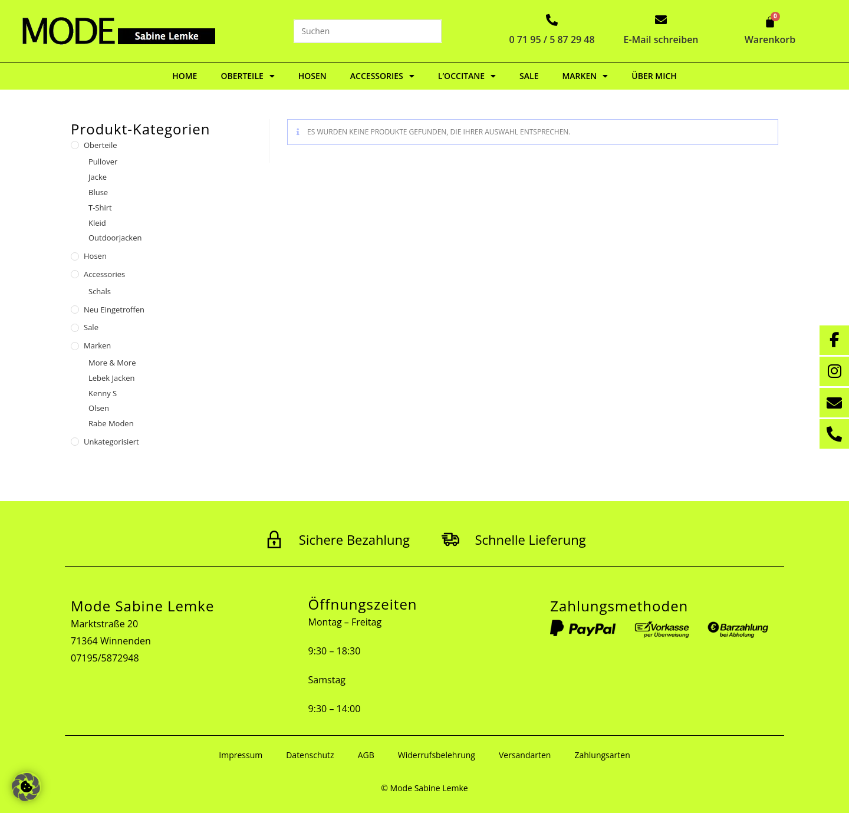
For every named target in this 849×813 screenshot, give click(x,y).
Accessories (382, 76)
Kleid (97, 223)
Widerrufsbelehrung (436, 755)
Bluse (98, 192)
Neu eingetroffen (114, 309)
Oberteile (247, 76)
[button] (26, 787)
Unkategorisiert (111, 441)
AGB (366, 755)
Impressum (240, 755)
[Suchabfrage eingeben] (368, 31)
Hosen (312, 75)
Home (184, 75)
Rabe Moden (111, 423)
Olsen (98, 408)
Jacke (97, 177)
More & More (112, 362)
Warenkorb (770, 39)
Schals (99, 291)
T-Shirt (100, 207)
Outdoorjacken (115, 237)
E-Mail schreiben (661, 39)
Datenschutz (310, 755)
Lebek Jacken (111, 378)
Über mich (654, 75)
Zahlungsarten (602, 755)
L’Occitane (467, 76)
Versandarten (525, 755)
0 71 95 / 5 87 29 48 (552, 39)
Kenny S (102, 393)
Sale (528, 75)
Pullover (102, 161)
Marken (585, 76)
